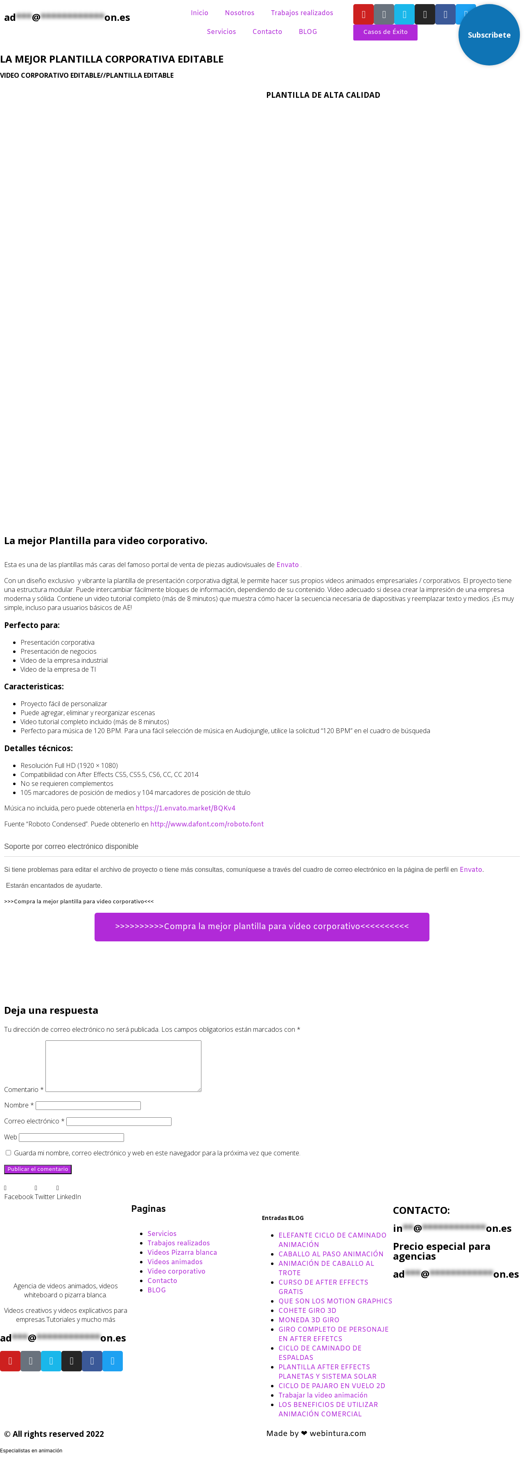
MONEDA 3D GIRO (308, 1330)
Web (10, 1146)
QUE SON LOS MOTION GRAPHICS (335, 1311)
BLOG (307, 32)
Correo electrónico (34, 1130)
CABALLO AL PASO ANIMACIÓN (331, 1264)
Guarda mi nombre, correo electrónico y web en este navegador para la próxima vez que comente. (157, 1162)
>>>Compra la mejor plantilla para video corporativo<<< (79, 901)
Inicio (199, 13)
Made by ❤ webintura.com (316, 1444)
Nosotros (239, 13)
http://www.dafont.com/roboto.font (207, 824)
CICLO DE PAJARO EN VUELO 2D (331, 1396)
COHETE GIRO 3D (307, 1321)
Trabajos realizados (302, 13)
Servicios (221, 32)
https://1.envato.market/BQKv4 (185, 808)
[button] (18, 1202)
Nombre (19, 1114)
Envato (287, 565)
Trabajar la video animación (323, 1405)
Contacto (267, 32)
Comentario (24, 1099)
